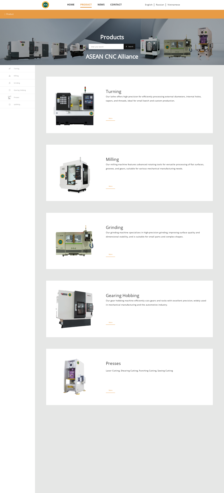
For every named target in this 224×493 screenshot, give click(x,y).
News (101, 4)
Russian (160, 4)
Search (129, 46)
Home (70, 4)
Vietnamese (174, 4)
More (110, 118)
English (148, 4)
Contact (116, 4)
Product (86, 4)
